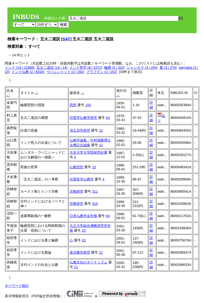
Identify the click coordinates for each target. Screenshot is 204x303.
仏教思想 (76, 167)
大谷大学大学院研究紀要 (88, 152)
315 (95, 204)
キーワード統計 (17, 286)
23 (83, 230)
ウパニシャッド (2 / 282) (65, 72)
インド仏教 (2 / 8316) (28, 72)
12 (101, 130)
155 (88, 105)
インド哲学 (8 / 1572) (85, 68)
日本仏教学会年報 (83, 216)
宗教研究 (76, 191)
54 (108, 118)
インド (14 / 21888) (20, 68)
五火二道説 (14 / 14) (52, 68)
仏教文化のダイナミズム (88, 262)
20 (83, 240)
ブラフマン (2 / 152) (101, 72)
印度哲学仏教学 (82, 179)
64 (108, 216)
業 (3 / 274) (168, 68)
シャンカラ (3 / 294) (142, 68)
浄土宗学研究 (80, 130)
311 (95, 191)
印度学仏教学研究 (83, 118)
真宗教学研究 (80, 252)
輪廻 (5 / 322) (114, 68)
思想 (73, 105)
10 (94, 167)
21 (101, 252)
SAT (66, 39)
